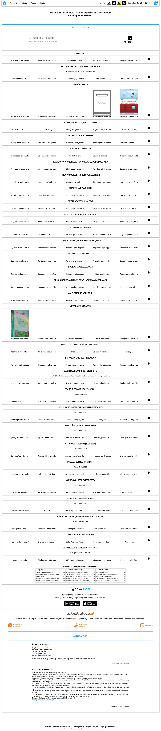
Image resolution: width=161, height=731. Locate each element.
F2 (147, 3)
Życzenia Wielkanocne (41, 644)
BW (114, 3)
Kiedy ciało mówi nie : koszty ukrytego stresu (78, 576)
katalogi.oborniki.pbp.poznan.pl (43, 700)
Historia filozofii (40, 576)
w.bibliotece (69, 619)
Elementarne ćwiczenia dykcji (104, 576)
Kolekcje (54, 42)
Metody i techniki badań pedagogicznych (47, 580)
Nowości (13, 3)
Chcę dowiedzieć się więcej (69, 729)
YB (119, 3)
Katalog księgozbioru (80, 27)
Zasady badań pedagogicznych (44, 572)
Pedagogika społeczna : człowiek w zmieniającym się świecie (52, 574)
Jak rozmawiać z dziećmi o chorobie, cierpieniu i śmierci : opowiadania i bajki (87, 574)
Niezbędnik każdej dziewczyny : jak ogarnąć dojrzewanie (81, 578)
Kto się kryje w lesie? (102, 572)
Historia (24, 3)
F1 (142, 3)
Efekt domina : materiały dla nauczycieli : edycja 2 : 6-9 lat (112, 580)
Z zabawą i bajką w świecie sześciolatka (107, 574)
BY (124, 3)
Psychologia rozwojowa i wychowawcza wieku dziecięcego (52, 578)
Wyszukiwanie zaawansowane (39, 42)
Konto (42, 3)
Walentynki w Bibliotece (42, 669)
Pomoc (33, 3)
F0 (138, 3)
